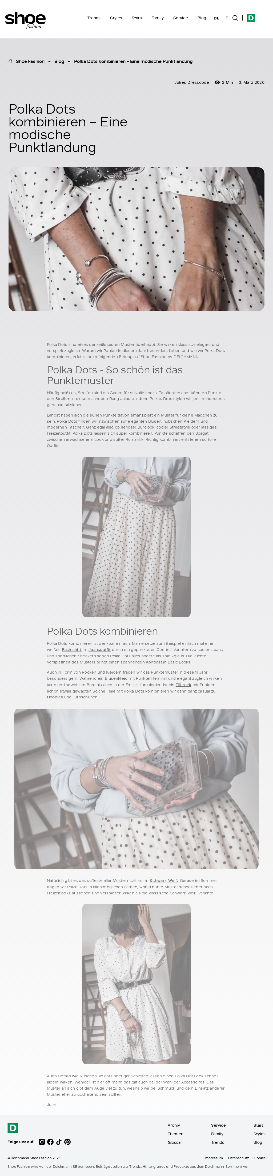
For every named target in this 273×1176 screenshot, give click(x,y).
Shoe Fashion (30, 61)
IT (226, 18)
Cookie (260, 1158)
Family (157, 18)
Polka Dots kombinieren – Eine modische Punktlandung (133, 61)
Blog (201, 18)
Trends (94, 18)
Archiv (174, 1125)
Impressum (213, 1157)
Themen (175, 1134)
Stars (137, 18)
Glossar (175, 1142)
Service (180, 18)
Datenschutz (238, 1157)
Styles (116, 18)
